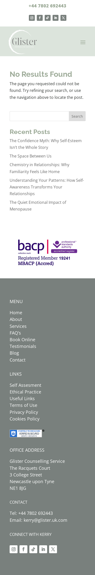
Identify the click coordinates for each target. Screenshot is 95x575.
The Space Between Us (31, 156)
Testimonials (23, 346)
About (16, 319)
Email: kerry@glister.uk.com (38, 520)
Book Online (22, 339)
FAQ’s (15, 333)
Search (77, 116)
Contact (17, 360)
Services (18, 326)
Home (16, 312)
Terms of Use (23, 405)
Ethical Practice (25, 392)
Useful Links (22, 398)
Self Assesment (25, 385)
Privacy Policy (24, 412)
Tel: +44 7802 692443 (31, 513)
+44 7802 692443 (47, 6)
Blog (14, 353)
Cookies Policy (24, 419)
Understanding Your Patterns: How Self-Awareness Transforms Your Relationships (47, 187)
